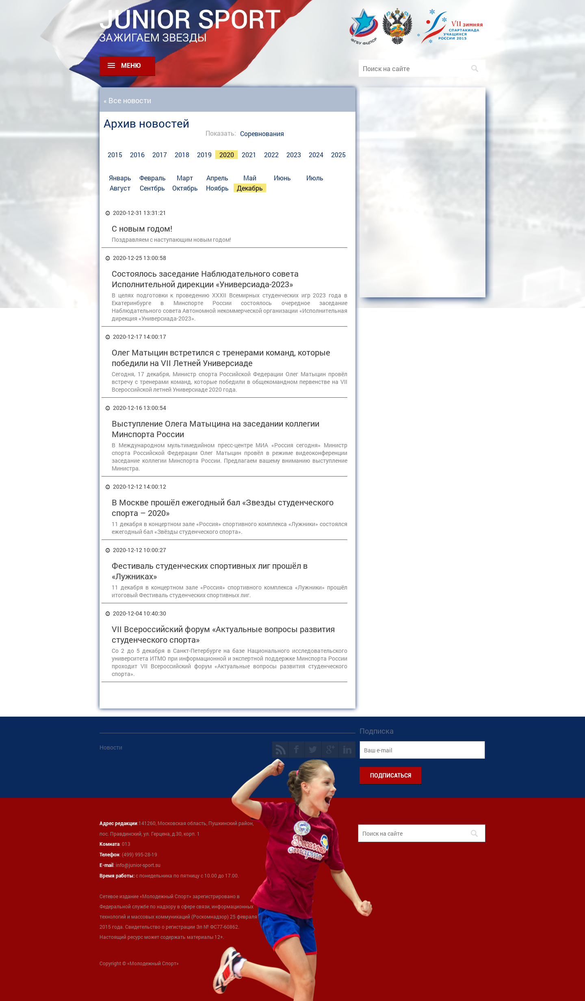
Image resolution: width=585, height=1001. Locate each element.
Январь (120, 177)
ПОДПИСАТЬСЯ (390, 775)
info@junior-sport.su (138, 865)
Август (120, 188)
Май (249, 177)
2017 (159, 154)
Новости (111, 747)
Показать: (221, 133)
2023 (293, 154)
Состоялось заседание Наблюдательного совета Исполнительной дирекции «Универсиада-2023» (205, 278)
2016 (137, 154)
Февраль (152, 177)
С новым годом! (142, 228)
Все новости (129, 100)
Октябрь (185, 188)
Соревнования (262, 133)
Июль (314, 177)
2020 (226, 154)
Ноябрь (217, 188)
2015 (115, 154)
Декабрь (250, 188)
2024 (316, 154)
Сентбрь (152, 188)
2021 (249, 154)
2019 (204, 154)
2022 (271, 154)
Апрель (217, 177)
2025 (338, 154)
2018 (182, 154)
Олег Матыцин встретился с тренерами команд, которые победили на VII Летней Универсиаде (221, 357)
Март (185, 177)
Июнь (282, 177)
